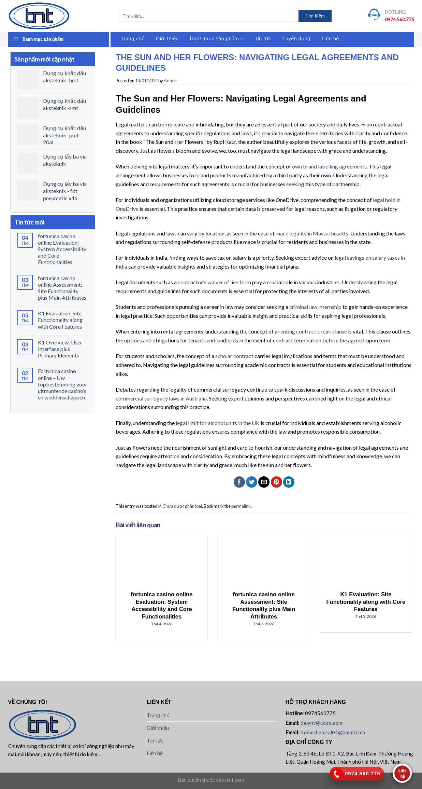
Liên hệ (330, 38)
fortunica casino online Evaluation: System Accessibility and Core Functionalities (62, 249)
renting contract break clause (312, 331)
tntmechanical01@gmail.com (332, 732)
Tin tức (263, 38)
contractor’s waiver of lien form (214, 282)
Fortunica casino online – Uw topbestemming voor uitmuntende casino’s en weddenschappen (62, 384)
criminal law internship (315, 306)
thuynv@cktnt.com (321, 723)
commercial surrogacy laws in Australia (161, 398)
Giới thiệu (167, 38)
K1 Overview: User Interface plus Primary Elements (60, 348)
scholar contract (234, 356)
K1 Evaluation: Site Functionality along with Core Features (60, 319)
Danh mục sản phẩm (217, 39)
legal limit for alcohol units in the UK (218, 423)
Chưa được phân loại (182, 506)
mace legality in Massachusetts (312, 233)
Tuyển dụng (296, 38)
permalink (241, 506)
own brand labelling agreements (329, 166)
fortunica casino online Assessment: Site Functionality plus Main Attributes (62, 288)
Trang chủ (133, 38)
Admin (170, 80)
